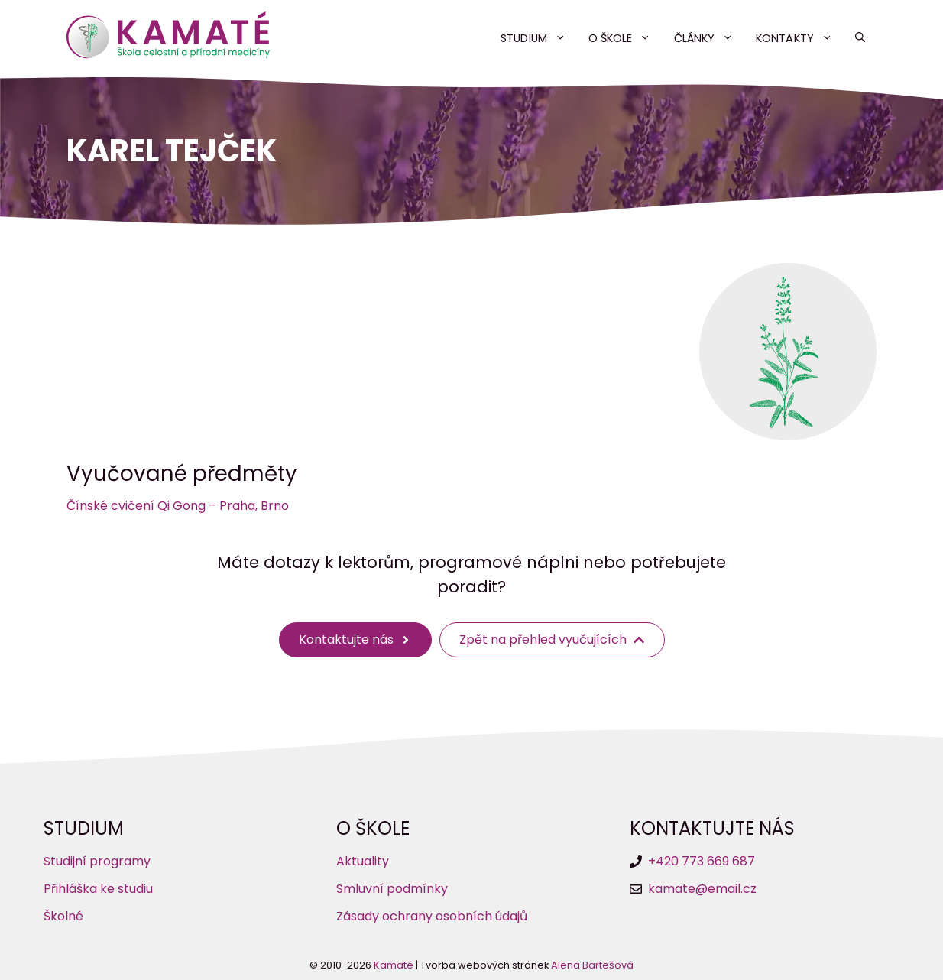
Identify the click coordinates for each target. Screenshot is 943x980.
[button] (860, 38)
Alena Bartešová (592, 965)
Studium (539, 38)
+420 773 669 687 (701, 861)
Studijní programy (97, 861)
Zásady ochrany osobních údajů (431, 916)
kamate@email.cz (702, 888)
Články (709, 38)
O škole (625, 38)
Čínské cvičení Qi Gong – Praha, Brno (177, 505)
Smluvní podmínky (392, 888)
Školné (63, 916)
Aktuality (362, 861)
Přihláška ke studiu (98, 888)
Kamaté (393, 965)
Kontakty (800, 38)
